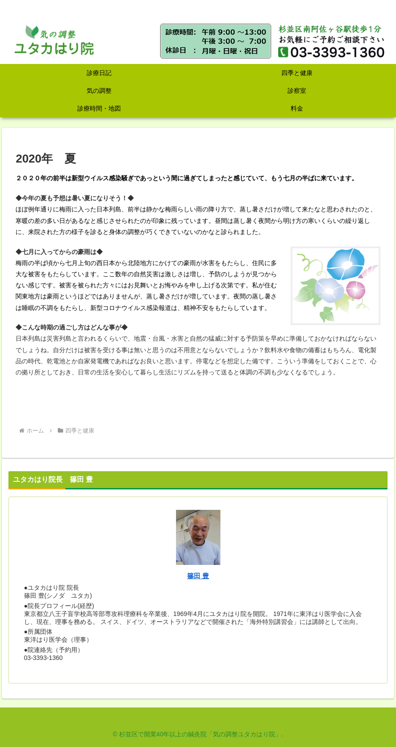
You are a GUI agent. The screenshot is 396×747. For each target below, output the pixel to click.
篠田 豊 (198, 576)
